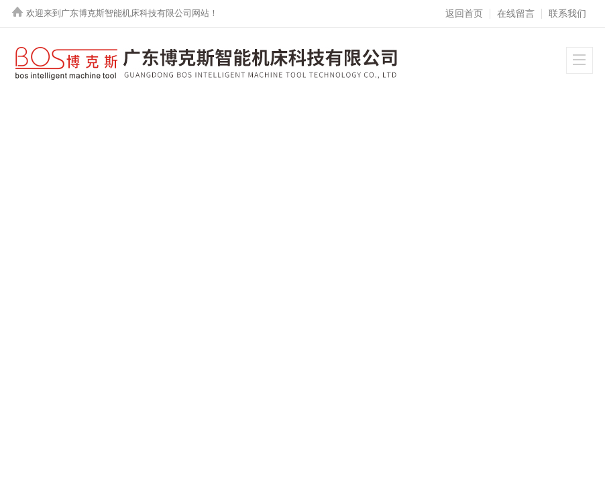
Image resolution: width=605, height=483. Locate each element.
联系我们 (567, 13)
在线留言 (516, 13)
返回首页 (464, 13)
